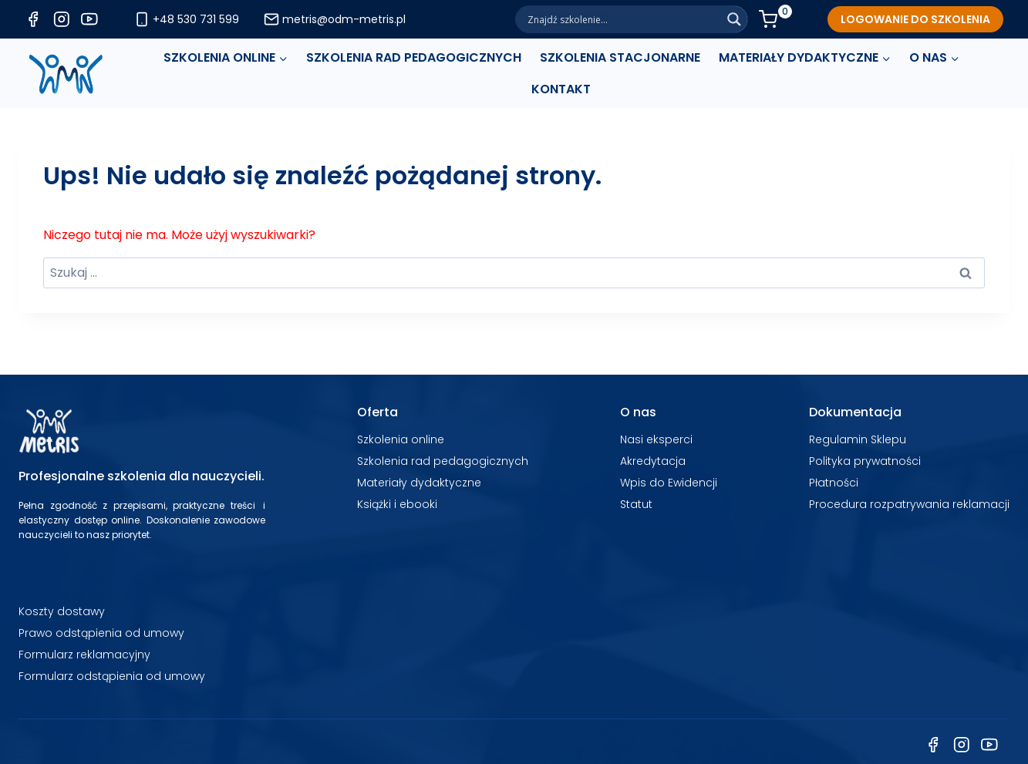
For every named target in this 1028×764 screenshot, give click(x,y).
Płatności (833, 482)
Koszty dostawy (62, 611)
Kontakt (561, 89)
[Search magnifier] (734, 19)
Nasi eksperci (656, 439)
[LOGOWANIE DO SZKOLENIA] (915, 19)
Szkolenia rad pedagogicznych (442, 461)
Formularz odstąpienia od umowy (112, 676)
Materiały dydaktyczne (419, 482)
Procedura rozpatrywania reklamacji (909, 504)
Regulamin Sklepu (857, 439)
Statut (636, 504)
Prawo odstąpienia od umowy (101, 633)
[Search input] (622, 19)
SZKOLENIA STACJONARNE (620, 57)
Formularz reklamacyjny (84, 654)
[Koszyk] (775, 19)
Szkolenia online (400, 439)
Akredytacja (653, 461)
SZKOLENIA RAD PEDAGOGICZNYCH (413, 57)
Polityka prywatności (865, 461)
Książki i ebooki (397, 504)
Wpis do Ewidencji (668, 482)
